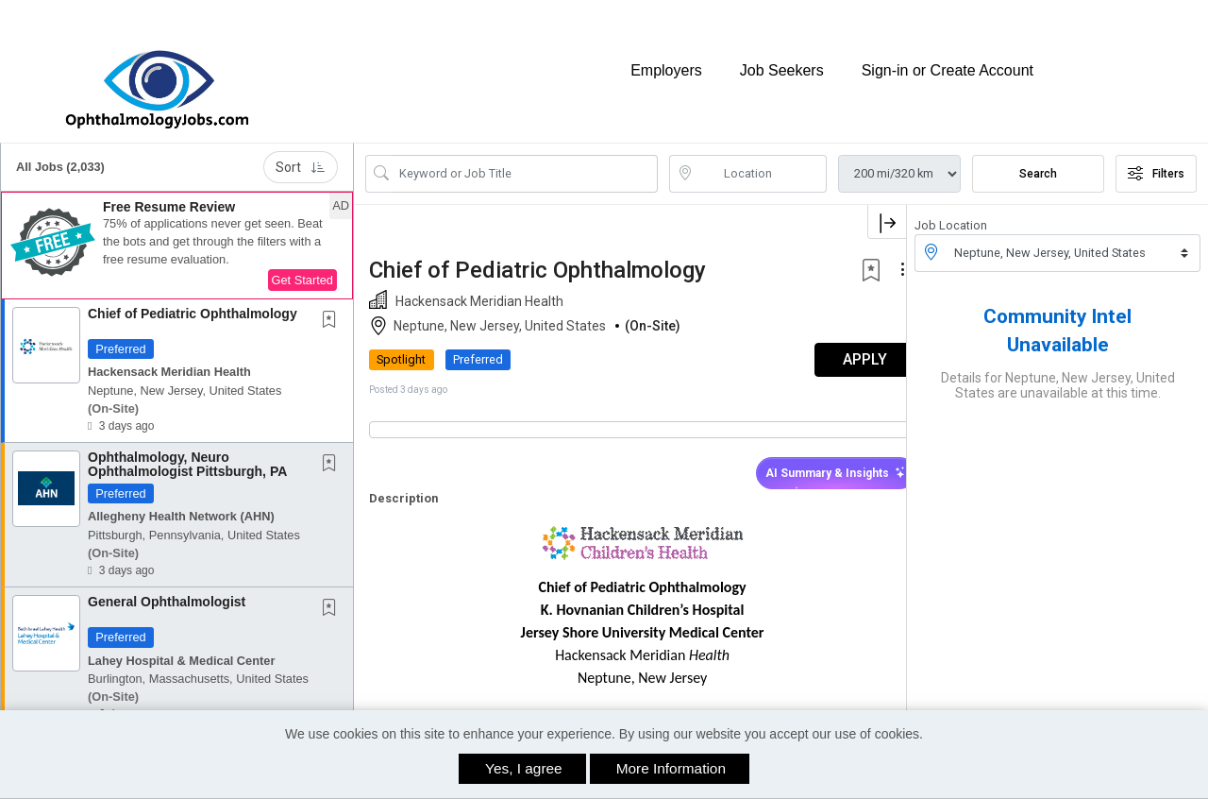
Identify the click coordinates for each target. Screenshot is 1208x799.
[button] (177, 227)
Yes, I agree (523, 768)
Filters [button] (1156, 155)
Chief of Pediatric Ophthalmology (192, 295)
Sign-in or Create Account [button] (947, 62)
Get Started (302, 262)
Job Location (950, 207)
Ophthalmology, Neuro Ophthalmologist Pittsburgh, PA (187, 446)
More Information (671, 768)
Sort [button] (301, 149)
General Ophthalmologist (166, 583)
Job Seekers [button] (782, 62)
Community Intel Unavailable (1057, 312)
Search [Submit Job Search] (1038, 155)
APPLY (840, 342)
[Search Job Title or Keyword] (525, 156)
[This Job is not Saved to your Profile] (333, 303)
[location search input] (762, 156)
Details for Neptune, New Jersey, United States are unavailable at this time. (1058, 367)
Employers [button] (666, 62)
